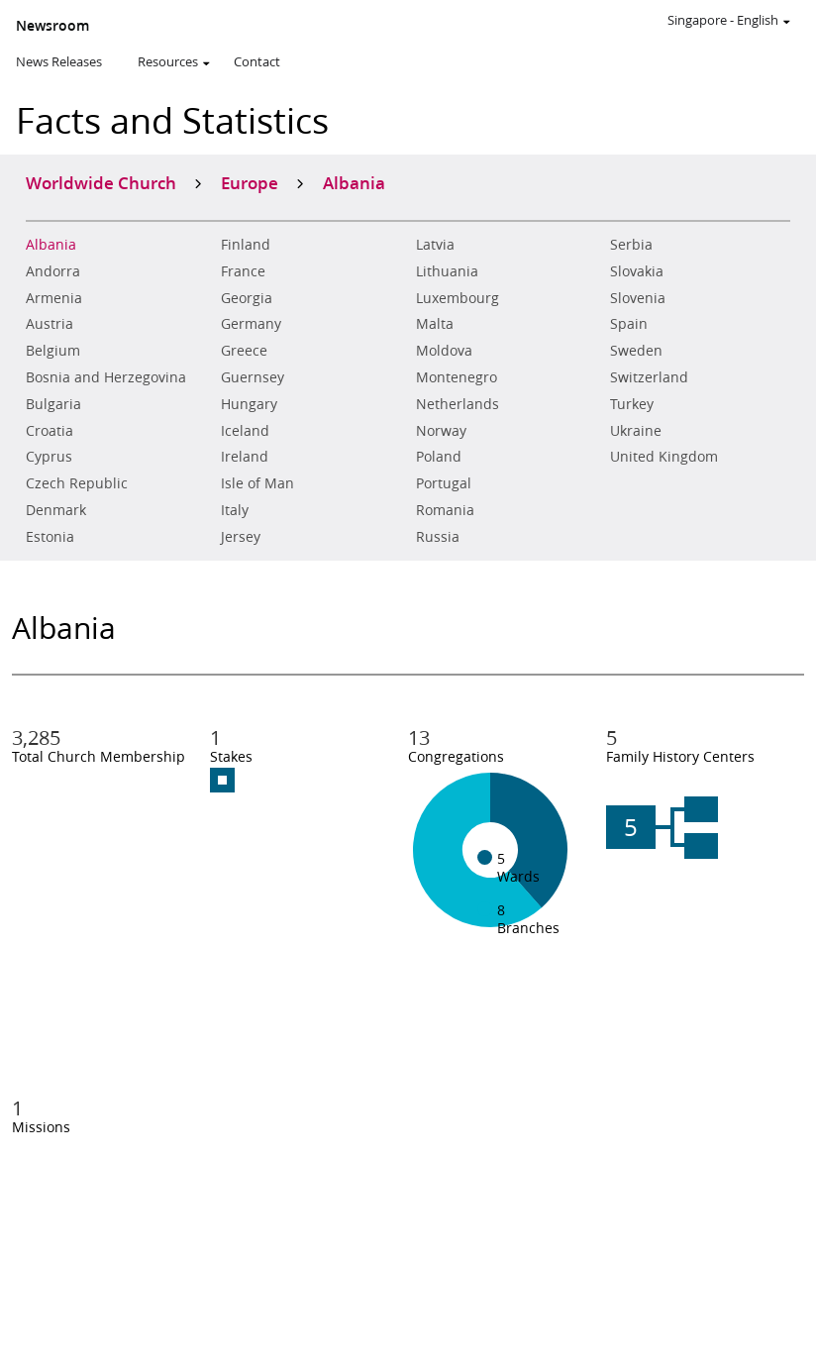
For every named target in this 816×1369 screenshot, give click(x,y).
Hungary (249, 404)
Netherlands (457, 404)
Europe (249, 182)
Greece (244, 351)
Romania (445, 510)
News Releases (59, 61)
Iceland (245, 431)
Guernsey (252, 377)
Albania (51, 245)
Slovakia (636, 271)
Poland (438, 457)
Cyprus (49, 457)
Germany (251, 324)
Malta (435, 324)
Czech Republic (77, 483)
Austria (49, 324)
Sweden (636, 351)
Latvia (435, 245)
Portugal (443, 483)
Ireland (244, 457)
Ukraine (636, 431)
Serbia (631, 245)
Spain (629, 324)
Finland (245, 245)
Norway (441, 431)
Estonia (50, 537)
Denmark (56, 510)
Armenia (54, 298)
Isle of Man (257, 483)
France (243, 271)
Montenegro (456, 377)
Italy (235, 510)
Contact (257, 61)
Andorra (53, 271)
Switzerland (649, 377)
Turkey (632, 404)
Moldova (444, 351)
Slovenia (637, 298)
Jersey (240, 537)
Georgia (246, 298)
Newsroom (52, 26)
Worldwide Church (101, 182)
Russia (437, 537)
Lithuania (447, 271)
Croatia (49, 431)
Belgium (53, 351)
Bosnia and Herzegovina (106, 377)
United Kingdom (664, 457)
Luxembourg (457, 298)
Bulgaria (53, 404)
